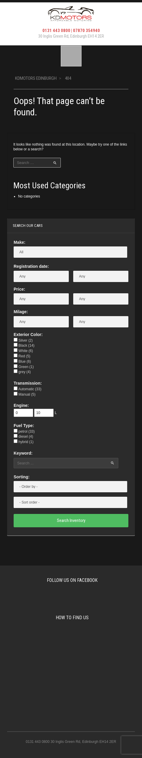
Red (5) (22, 356)
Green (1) (24, 367)
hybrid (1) (23, 442)
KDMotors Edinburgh (36, 78)
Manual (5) (25, 394)
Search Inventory (71, 520)
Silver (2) (23, 340)
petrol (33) (24, 431)
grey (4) (22, 372)
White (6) (23, 351)
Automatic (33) (28, 389)
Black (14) (24, 345)
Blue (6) (22, 361)
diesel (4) (23, 436)
